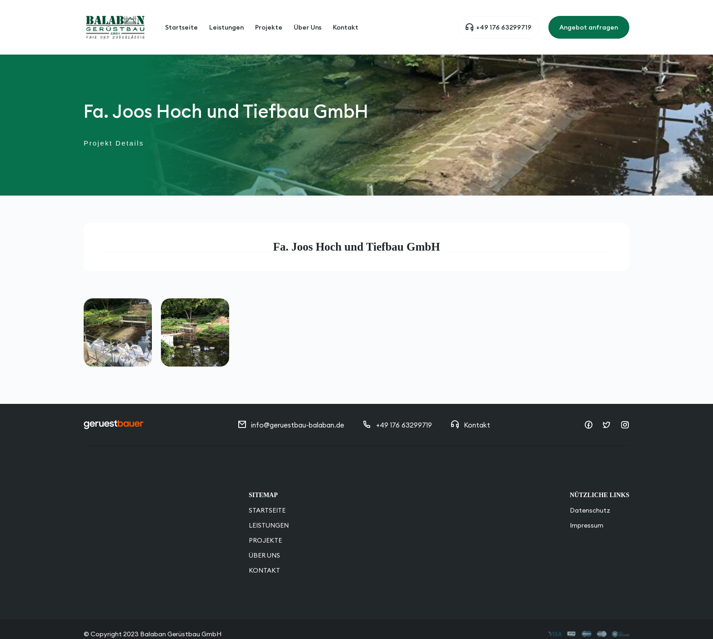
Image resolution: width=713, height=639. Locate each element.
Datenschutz (590, 492)
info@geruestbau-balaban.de (290, 407)
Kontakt (345, 18)
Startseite (181, 18)
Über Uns (307, 18)
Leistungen (226, 18)
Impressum (586, 507)
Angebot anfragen (588, 18)
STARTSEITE (267, 492)
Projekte (268, 18)
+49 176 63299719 (498, 18)
